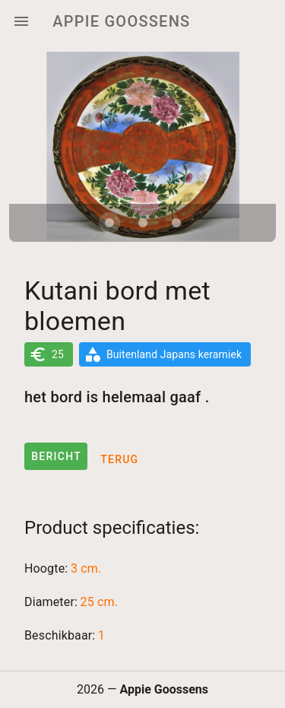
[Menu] (21, 21)
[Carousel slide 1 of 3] (109, 222)
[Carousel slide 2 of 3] (143, 222)
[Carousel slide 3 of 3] (176, 222)
